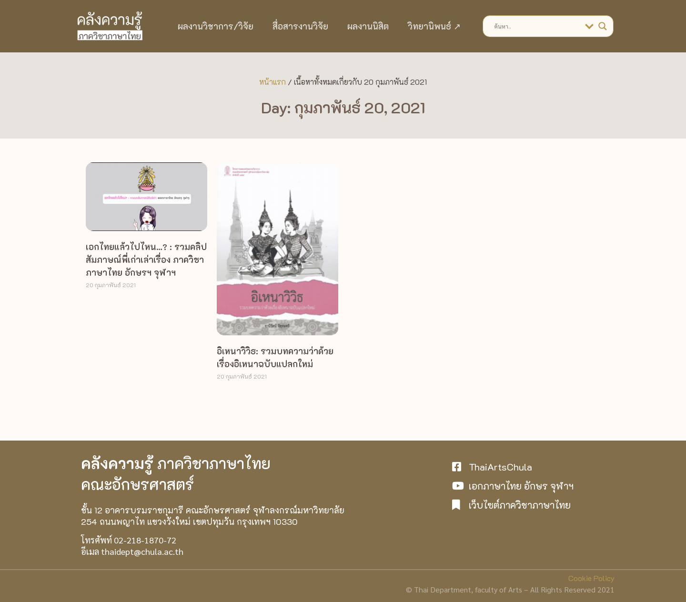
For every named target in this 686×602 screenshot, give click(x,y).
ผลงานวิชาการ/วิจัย (215, 26)
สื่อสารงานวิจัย (300, 26)
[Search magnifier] (602, 26)
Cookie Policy (591, 578)
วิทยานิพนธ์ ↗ (434, 26)
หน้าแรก (272, 82)
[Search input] (537, 26)
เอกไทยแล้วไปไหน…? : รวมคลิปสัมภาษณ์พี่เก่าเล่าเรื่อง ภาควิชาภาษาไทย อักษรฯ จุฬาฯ (146, 259)
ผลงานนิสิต (368, 26)
